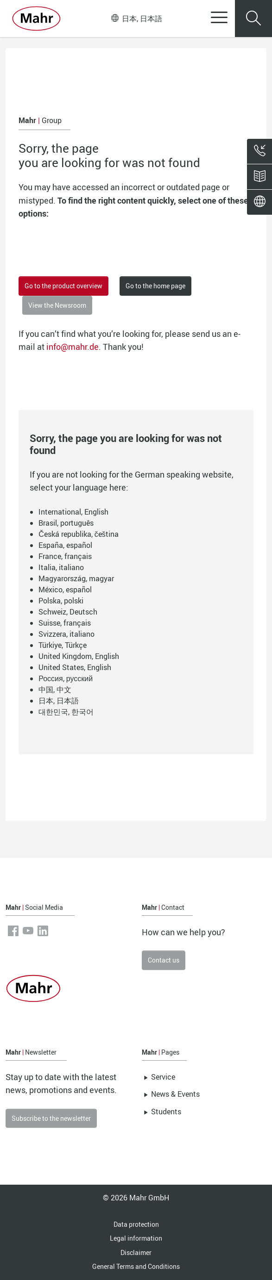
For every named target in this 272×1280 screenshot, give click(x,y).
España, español (65, 545)
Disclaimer (136, 1252)
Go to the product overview (63, 285)
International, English (73, 512)
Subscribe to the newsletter (51, 1118)
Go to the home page (155, 285)
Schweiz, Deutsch (67, 612)
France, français (65, 556)
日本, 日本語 (136, 18)
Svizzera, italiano (66, 634)
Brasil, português (66, 523)
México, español (65, 589)
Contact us (163, 960)
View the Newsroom (57, 305)
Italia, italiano (61, 567)
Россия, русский (65, 678)
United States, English (74, 667)
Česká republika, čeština (78, 534)
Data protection (136, 1224)
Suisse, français (64, 623)
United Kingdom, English (78, 656)
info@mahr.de (72, 346)
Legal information (136, 1238)
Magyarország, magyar (76, 578)
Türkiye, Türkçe (62, 645)
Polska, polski (60, 601)
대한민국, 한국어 (66, 712)
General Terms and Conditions (136, 1266)
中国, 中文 (54, 689)
